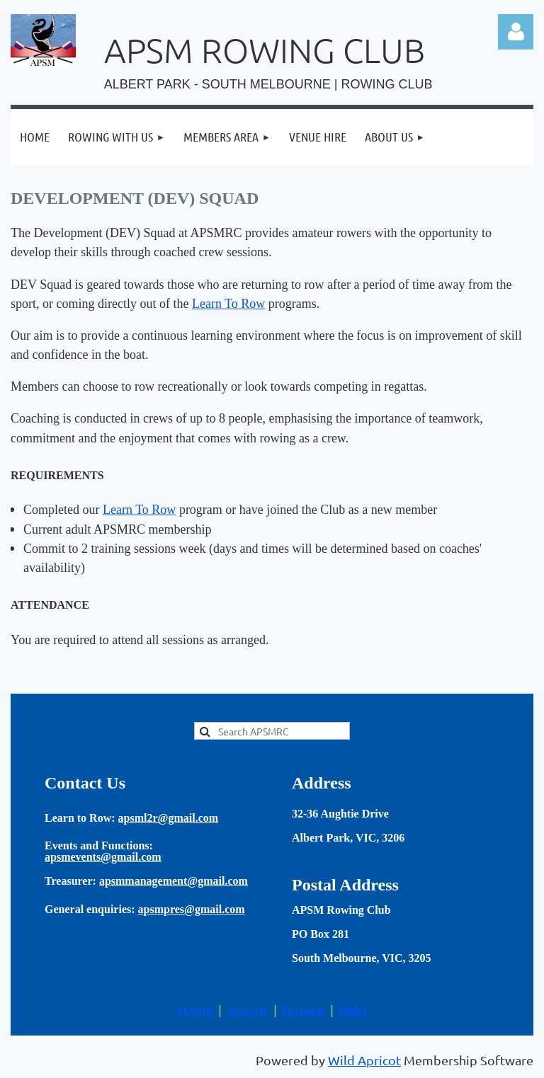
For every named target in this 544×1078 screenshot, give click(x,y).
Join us (247, 1009)
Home (195, 1009)
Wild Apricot (364, 1060)
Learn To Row (228, 304)
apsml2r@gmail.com (168, 818)
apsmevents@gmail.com (103, 857)
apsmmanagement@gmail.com (173, 881)
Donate (303, 1009)
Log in (515, 32)
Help (352, 1009)
